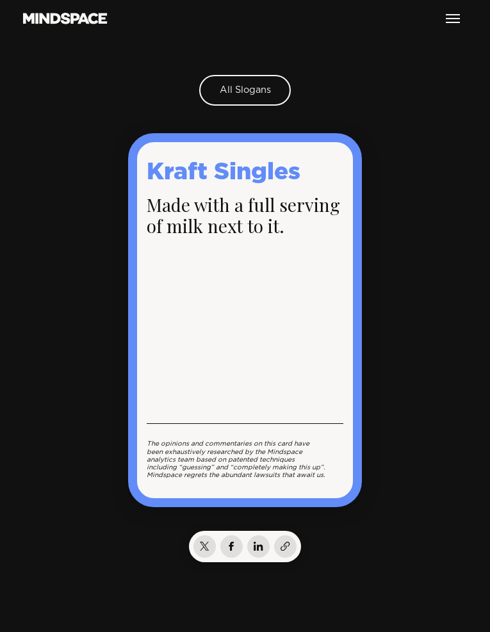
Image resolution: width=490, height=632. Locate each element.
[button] (453, 18)
